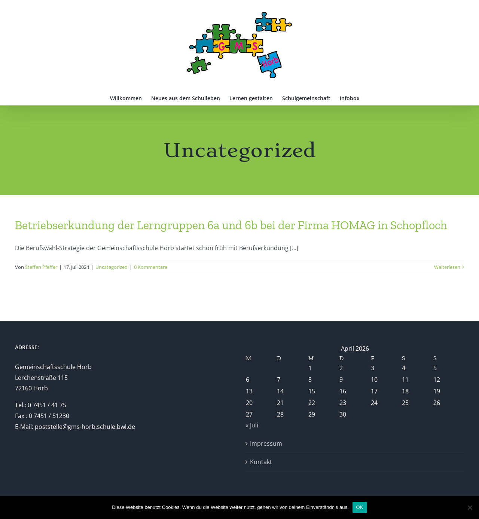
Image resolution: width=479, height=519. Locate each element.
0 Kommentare (150, 267)
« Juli (251, 425)
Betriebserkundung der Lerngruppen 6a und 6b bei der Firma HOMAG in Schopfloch (231, 225)
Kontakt (261, 462)
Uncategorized (111, 267)
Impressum (266, 443)
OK (359, 507)
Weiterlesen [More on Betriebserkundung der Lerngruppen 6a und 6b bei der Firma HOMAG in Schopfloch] (447, 267)
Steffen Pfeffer (41, 267)
